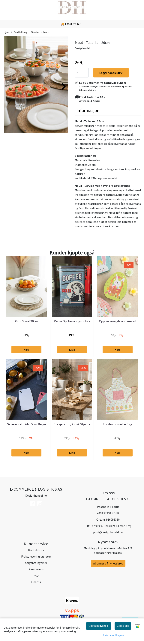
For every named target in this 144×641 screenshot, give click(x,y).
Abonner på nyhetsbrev (108, 563)
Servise (34, 32)
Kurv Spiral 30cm (26, 321)
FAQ (36, 575)
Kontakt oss (36, 550)
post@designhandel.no (108, 532)
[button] (25, 130)
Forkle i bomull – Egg (117, 424)
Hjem (6, 32)
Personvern (36, 569)
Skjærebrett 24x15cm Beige (26, 424)
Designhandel (82, 48)
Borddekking (19, 32)
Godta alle (123, 625)
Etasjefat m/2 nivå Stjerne (72, 424)
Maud (45, 32)
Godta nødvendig (98, 625)
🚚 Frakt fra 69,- (71, 24)
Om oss (36, 582)
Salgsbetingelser (36, 563)
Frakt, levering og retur (36, 556)
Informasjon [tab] (87, 110)
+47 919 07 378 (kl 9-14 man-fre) (110, 526)
